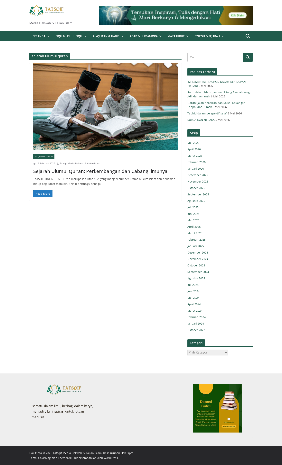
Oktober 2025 (196, 188)
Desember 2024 (197, 252)
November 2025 (197, 181)
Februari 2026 (196, 162)
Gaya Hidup (176, 36)
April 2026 (194, 149)
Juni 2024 (193, 291)
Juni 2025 (193, 214)
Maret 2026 (194, 155)
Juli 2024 (193, 285)
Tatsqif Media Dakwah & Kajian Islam (80, 163)
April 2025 (194, 226)
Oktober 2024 (196, 265)
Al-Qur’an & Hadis (106, 36)
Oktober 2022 (196, 330)
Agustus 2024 (196, 278)
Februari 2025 (196, 239)
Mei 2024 (193, 298)
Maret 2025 (194, 233)
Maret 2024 (194, 310)
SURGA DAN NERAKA (201, 120)
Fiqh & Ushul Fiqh (69, 36)
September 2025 (198, 194)
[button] (47, 36)
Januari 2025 (195, 246)
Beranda (39, 36)
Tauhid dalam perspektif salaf (207, 113)
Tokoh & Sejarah (207, 36)
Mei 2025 (193, 220)
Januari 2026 (195, 168)
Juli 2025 (193, 207)
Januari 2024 (195, 323)
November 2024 (197, 259)
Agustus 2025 (196, 201)
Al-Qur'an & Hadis (44, 156)
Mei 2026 (193, 143)
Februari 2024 (196, 317)
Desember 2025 (197, 175)
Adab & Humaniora (144, 36)
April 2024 (194, 304)
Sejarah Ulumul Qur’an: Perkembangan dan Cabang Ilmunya (100, 171)
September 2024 (198, 272)
